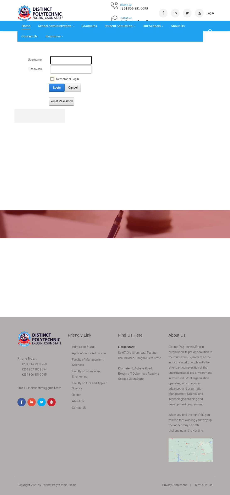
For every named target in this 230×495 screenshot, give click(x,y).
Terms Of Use (204, 485)
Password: (35, 69)
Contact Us (79, 407)
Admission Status (83, 346)
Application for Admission (89, 353)
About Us (78, 401)
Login (210, 13)
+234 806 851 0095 (134, 8)
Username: (35, 59)
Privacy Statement (174, 485)
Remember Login (67, 79)
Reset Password (61, 101)
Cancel (73, 87)
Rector (76, 394)
